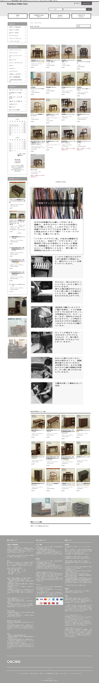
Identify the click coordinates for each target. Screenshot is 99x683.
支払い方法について (26, 673)
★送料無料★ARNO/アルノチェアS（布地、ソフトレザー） (83, 89)
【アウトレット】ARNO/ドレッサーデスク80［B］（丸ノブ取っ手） (13, 222)
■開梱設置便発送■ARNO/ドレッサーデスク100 (37, 431)
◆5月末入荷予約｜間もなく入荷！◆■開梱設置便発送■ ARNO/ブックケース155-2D (18, 261)
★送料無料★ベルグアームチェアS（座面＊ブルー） (68, 61)
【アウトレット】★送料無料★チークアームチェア (37, 115)
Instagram (60, 16)
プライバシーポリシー (63, 673)
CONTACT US (81, 16)
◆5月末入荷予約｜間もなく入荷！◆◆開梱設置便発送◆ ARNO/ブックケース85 (18, 249)
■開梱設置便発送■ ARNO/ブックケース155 (38, 457)
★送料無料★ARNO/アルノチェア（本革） (83, 115)
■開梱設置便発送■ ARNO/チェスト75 (83, 431)
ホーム (31, 22)
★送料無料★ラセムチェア (51, 87)
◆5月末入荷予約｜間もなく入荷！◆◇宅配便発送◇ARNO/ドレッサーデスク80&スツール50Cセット (38, 143)
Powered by (49, 680)
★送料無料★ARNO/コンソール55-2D (83, 457)
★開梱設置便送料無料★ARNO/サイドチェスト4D (38, 484)
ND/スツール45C (34, 169)
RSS (77, 673)
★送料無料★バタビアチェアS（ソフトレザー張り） (83, 62)
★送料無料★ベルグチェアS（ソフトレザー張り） (84, 142)
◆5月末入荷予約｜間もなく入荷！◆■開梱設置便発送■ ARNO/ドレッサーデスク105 (53, 458)
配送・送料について (35, 673)
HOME (17, 16)
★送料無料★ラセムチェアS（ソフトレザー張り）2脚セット (53, 61)
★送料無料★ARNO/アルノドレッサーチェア (68, 88)
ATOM (79, 673)
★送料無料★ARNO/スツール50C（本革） (52, 142)
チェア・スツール (37, 22)
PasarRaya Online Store (17, 4)
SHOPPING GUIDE (39, 16)
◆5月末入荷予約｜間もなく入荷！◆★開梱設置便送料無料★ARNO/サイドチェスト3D (68, 432)
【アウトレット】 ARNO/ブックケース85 (18, 285)
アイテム (86, 3)
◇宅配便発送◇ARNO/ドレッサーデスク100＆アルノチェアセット (37, 61)
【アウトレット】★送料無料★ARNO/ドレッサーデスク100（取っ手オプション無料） (17, 201)
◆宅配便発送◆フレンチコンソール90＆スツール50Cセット (68, 142)
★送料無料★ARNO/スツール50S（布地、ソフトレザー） (52, 115)
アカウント (78, 3)
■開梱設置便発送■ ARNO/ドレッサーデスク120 (53, 431)
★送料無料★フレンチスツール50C (68, 114)
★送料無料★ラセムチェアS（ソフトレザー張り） (38, 88)
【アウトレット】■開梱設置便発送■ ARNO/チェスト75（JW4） (83, 484)
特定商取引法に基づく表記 (52, 673)
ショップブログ (72, 673)
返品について (43, 673)
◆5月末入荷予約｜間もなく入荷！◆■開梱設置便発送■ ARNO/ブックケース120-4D (68, 458)
